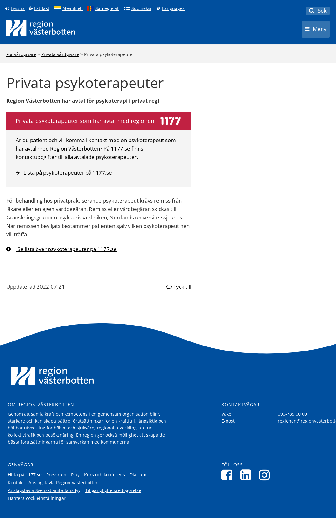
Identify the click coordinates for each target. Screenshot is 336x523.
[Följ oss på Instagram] (266, 475)
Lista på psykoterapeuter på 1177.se (64, 172)
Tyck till (182, 286)
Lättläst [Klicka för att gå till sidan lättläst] (41, 8)
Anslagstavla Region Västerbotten (63, 482)
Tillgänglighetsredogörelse (113, 490)
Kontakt (16, 482)
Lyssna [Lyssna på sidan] (18, 8)
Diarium (138, 475)
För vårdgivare (21, 54)
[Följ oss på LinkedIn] (247, 475)
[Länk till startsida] (40, 28)
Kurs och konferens (104, 475)
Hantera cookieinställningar (37, 498)
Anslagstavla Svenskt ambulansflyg (44, 490)
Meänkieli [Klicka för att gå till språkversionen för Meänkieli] (72, 8)
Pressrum (56, 475)
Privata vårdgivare (60, 54)
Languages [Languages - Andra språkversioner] (173, 8)
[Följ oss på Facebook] (228, 475)
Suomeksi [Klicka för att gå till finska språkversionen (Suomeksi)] (141, 8)
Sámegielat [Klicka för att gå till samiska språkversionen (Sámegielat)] (107, 8)
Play (75, 475)
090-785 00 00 (292, 414)
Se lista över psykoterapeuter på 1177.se (66, 249)
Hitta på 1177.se (25, 475)
